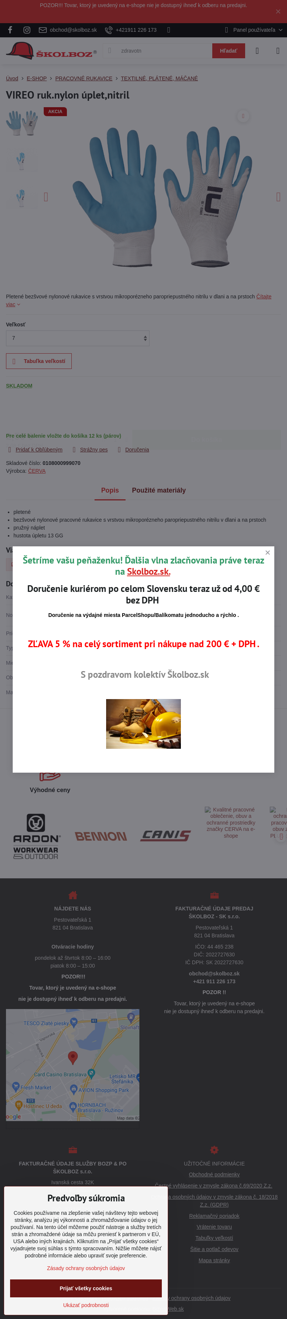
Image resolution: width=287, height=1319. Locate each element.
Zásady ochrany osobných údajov (86, 1268)
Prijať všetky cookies (86, 1288)
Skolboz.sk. (148, 571)
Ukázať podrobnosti (86, 1305)
